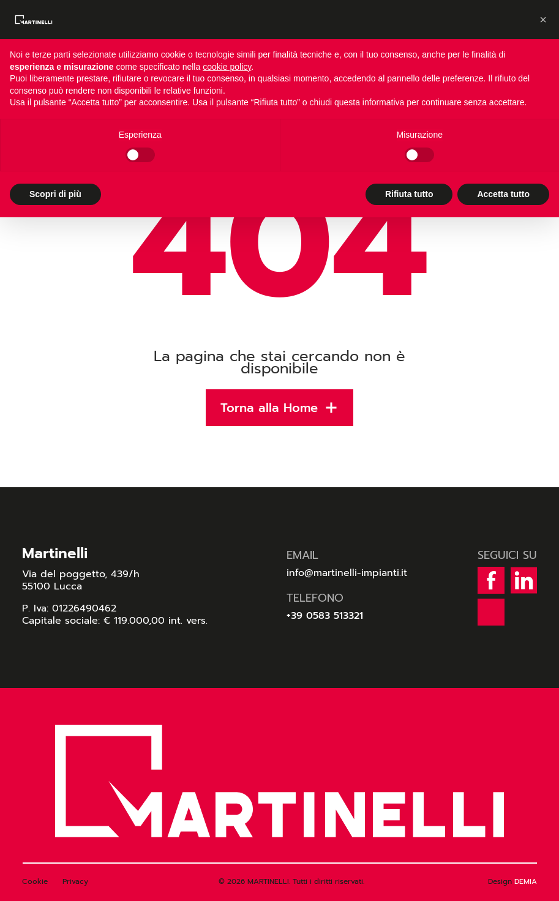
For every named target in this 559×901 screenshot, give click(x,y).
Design (512, 881)
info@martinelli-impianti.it (347, 573)
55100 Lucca (52, 586)
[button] (543, 19)
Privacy (75, 881)
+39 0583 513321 (325, 615)
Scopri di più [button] (55, 194)
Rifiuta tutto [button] (409, 194)
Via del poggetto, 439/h (81, 574)
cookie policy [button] (227, 67)
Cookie (35, 881)
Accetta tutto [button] (503, 194)
